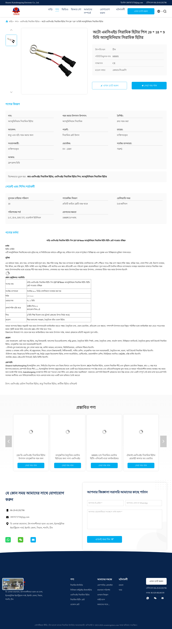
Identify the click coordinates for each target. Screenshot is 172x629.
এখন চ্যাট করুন (141, 11)
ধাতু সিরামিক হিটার (48, 384)
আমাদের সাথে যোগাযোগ (102, 604)
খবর (120, 590)
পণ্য (57, 9)
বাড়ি (50, 9)
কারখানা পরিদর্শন (103, 590)
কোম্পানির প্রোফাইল (105, 585)
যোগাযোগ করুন (105, 11)
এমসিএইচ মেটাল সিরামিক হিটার (24, 384)
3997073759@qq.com (19, 517)
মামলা (121, 585)
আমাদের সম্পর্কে (88, 11)
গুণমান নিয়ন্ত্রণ (102, 595)
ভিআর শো (76, 9)
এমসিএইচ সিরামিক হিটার (29, 22)
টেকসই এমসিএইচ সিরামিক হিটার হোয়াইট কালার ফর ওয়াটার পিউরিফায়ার (141, 458)
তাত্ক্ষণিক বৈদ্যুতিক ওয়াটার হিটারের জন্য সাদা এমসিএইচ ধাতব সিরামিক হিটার (67, 458)
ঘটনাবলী (120, 9)
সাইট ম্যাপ (101, 600)
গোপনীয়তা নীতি (41, 625)
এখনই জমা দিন (104, 539)
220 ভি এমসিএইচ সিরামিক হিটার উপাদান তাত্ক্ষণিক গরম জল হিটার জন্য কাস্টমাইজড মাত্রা (31, 458)
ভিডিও (65, 9)
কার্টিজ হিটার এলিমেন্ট (67, 384)
